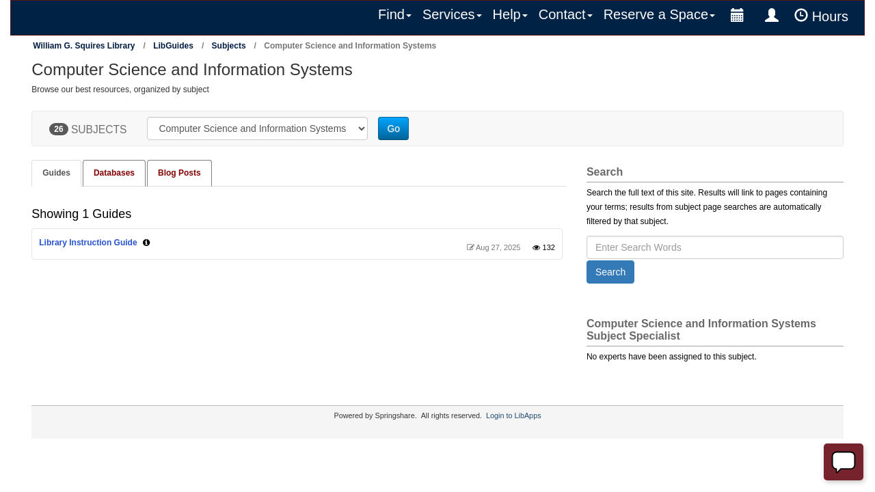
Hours (821, 16)
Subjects (229, 46)
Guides (56, 173)
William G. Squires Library (84, 46)
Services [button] (452, 14)
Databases (114, 173)
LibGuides (173, 46)
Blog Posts (179, 173)
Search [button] (610, 271)
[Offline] (843, 461)
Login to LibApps (513, 415)
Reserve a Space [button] (659, 14)
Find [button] (395, 14)
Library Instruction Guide (88, 242)
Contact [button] (566, 14)
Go (393, 128)
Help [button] (510, 14)
